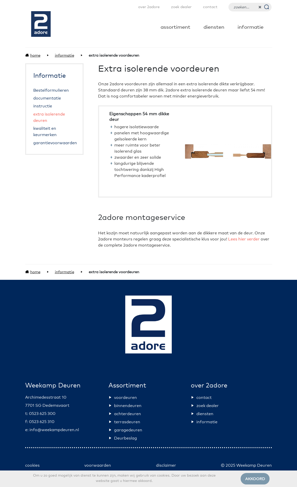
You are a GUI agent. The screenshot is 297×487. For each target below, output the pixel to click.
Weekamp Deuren (53, 385)
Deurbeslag (125, 438)
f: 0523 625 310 (39, 422)
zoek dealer (181, 7)
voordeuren (125, 398)
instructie (42, 106)
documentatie (47, 98)
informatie (206, 422)
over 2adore (149, 7)
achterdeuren (127, 414)
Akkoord (255, 479)
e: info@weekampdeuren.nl (52, 430)
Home (35, 55)
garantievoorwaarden (55, 143)
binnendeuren (128, 406)
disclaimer (166, 465)
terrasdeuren (127, 422)
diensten (214, 27)
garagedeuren (128, 430)
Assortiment (175, 27)
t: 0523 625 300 (40, 414)
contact (210, 7)
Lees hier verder (244, 239)
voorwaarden (97, 465)
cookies (32, 465)
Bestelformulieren (51, 90)
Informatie (250, 27)
